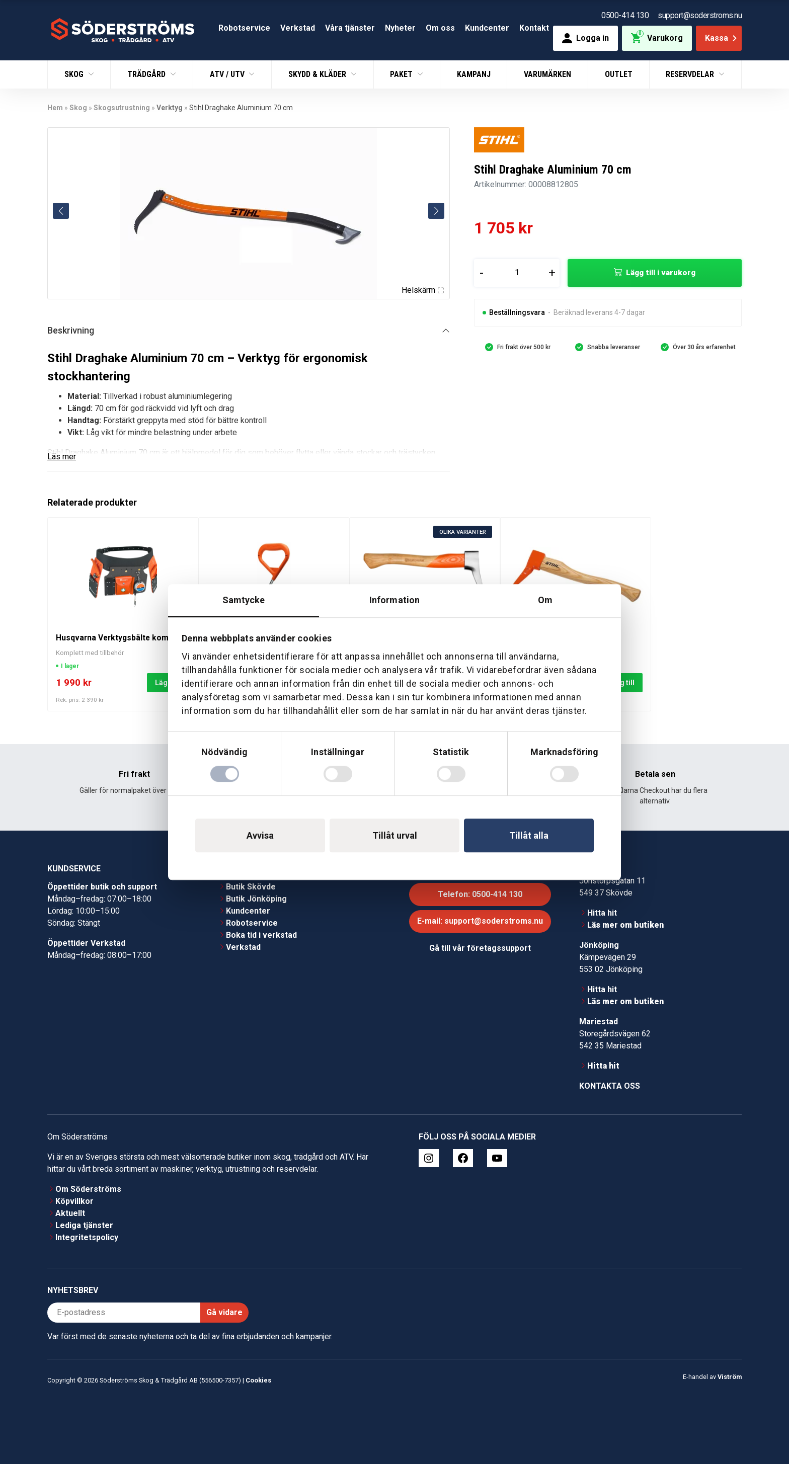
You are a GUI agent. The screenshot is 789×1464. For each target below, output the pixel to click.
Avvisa (260, 835)
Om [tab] (545, 600)
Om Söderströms (88, 1189)
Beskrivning (70, 330)
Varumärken (547, 74)
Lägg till (621, 683)
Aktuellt (70, 1213)
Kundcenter (487, 28)
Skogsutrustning (122, 108)
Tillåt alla (528, 835)
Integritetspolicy (86, 1237)
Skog (75, 74)
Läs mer (61, 456)
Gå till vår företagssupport (480, 948)
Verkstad (297, 28)
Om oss (440, 28)
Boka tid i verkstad (261, 935)
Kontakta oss (609, 1086)
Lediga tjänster (84, 1225)
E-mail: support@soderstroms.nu (480, 921)
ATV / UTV (228, 74)
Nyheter (400, 28)
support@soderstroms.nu (700, 15)
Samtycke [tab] (243, 600)
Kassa (722, 38)
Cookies (258, 1380)
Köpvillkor (74, 1201)
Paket (402, 74)
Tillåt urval (394, 835)
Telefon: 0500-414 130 (480, 894)
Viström (730, 1376)
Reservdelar (691, 74)
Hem (55, 108)
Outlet (619, 74)
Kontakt (534, 28)
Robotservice (244, 28)
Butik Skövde (251, 886)
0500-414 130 (625, 15)
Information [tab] (394, 600)
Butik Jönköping (256, 899)
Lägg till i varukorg (660, 272)
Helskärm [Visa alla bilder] (423, 290)
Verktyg (169, 108)
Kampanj (474, 74)
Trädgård (147, 74)
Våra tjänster (350, 28)
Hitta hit (602, 913)
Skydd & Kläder (318, 74)
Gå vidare (224, 1312)
